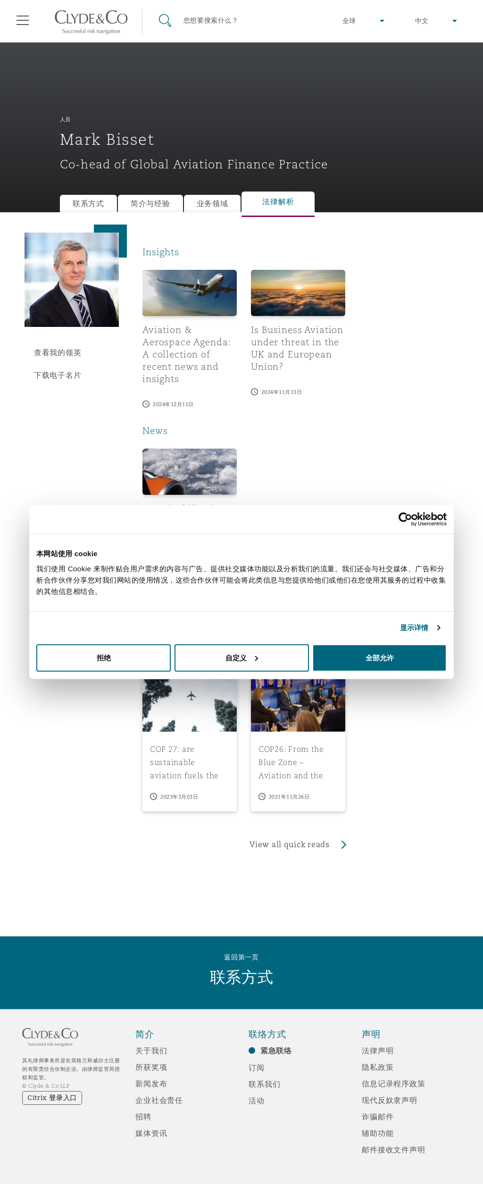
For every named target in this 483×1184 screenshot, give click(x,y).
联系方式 (88, 203)
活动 (257, 1100)
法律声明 (377, 1050)
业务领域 (212, 203)
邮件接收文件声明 (393, 1149)
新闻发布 (151, 1083)
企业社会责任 (159, 1100)
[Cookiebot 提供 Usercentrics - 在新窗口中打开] (405, 519)
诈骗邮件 (377, 1116)
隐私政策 (377, 1067)
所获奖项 (151, 1067)
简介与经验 (150, 203)
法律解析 (278, 202)
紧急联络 (276, 1051)
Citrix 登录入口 (52, 1097)
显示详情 (414, 628)
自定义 (241, 657)
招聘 (143, 1116)
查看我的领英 (57, 352)
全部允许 (380, 657)
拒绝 (104, 657)
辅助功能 (377, 1133)
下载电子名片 (57, 375)
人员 (65, 119)
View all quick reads (290, 845)
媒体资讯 (151, 1133)
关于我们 (151, 1050)
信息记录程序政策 (393, 1083)
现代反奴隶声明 (389, 1100)
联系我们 (264, 1084)
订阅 (257, 1067)
